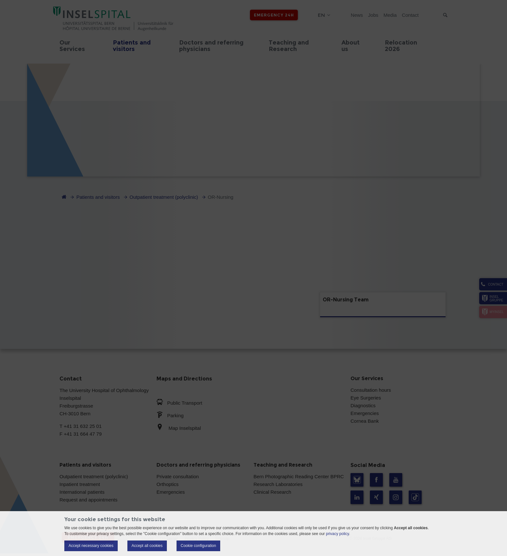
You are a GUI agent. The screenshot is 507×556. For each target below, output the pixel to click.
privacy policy (337, 533)
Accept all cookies (147, 545)
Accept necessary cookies (91, 545)
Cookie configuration (198, 545)
